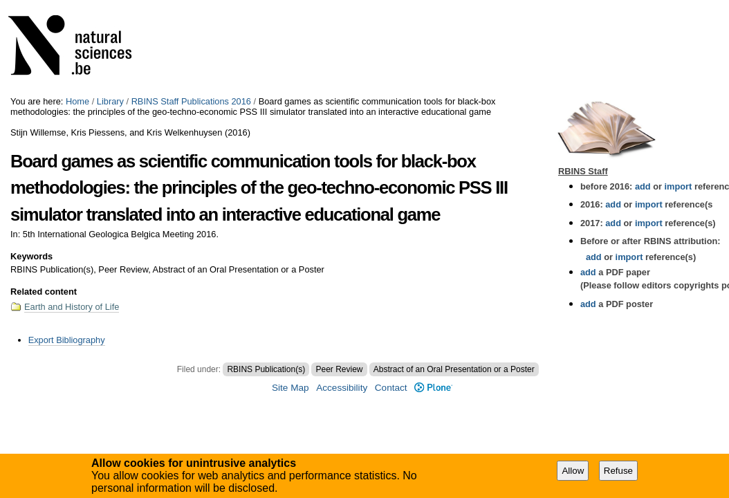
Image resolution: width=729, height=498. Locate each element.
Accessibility (341, 387)
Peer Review (338, 369)
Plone (433, 387)
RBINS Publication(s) (266, 369)
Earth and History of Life (71, 307)
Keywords (31, 256)
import (677, 186)
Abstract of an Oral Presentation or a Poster (454, 369)
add (643, 186)
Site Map (290, 387)
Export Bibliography (66, 340)
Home (77, 101)
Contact (391, 387)
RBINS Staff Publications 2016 (191, 101)
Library (110, 101)
